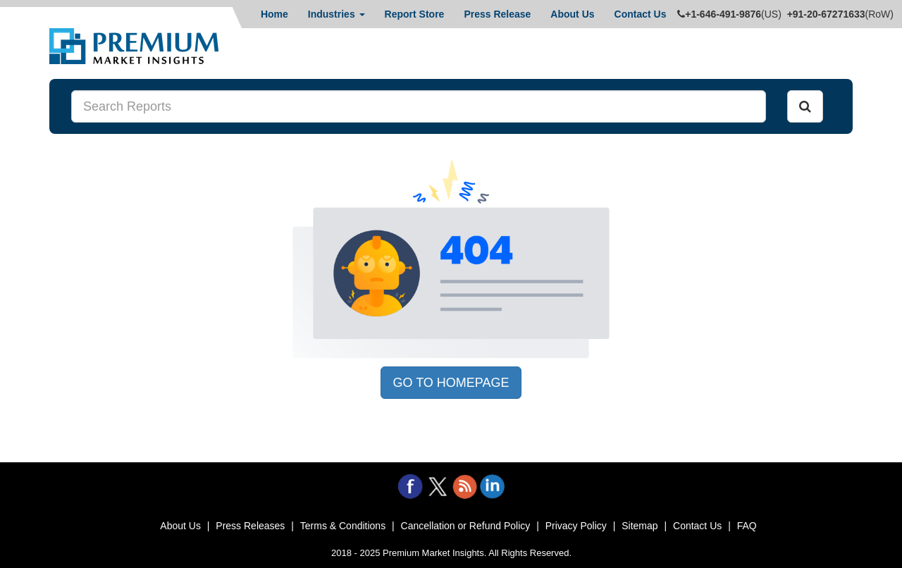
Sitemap (639, 525)
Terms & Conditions (342, 525)
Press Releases (250, 525)
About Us (572, 14)
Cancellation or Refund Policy (466, 525)
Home (274, 14)
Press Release (497, 14)
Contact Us (640, 14)
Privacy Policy (576, 525)
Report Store (415, 14)
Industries (336, 14)
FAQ (747, 525)
